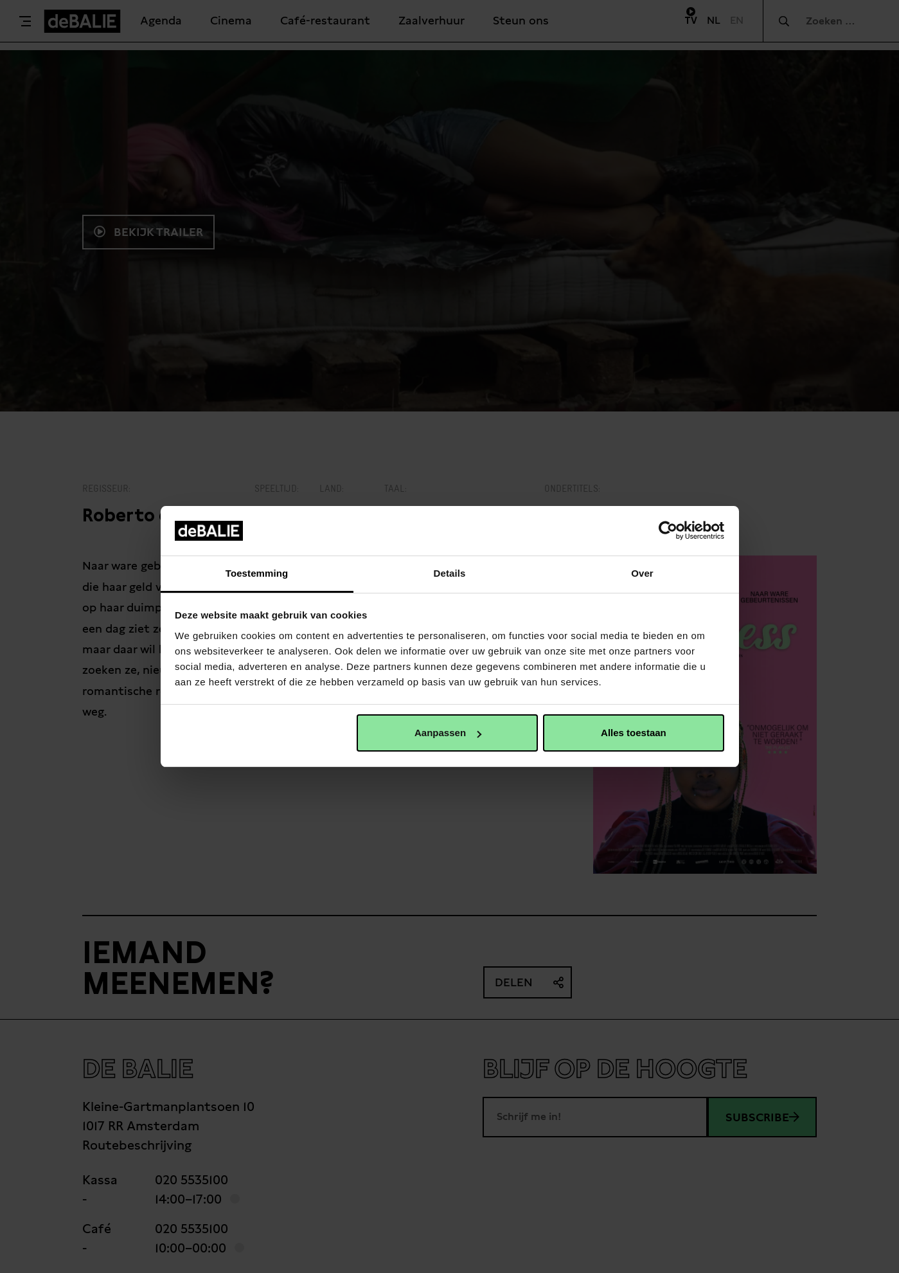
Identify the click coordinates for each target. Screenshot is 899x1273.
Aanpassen (447, 732)
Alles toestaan (633, 732)
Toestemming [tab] (257, 573)
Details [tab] (450, 573)
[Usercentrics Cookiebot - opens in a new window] (668, 530)
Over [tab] (642, 573)
